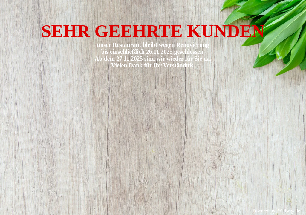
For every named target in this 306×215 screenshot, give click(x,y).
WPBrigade (289, 210)
